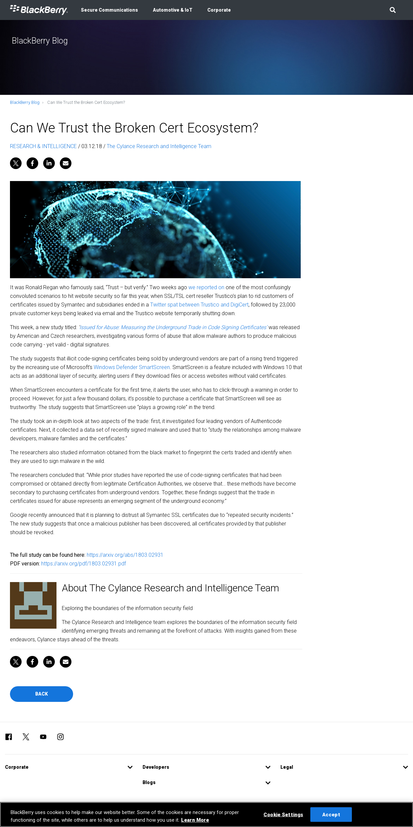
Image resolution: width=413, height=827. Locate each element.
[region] (206, 814)
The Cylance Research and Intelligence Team (159, 146)
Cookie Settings (283, 814)
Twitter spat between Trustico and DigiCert (199, 305)
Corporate (219, 10)
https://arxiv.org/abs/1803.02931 (125, 555)
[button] (392, 10)
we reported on (206, 287)
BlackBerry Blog (25, 102)
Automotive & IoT (172, 10)
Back (41, 694)
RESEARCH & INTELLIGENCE (43, 146)
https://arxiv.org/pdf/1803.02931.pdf (83, 563)
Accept (331, 814)
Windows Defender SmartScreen (132, 367)
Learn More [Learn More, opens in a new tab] (195, 820)
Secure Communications (109, 10)
